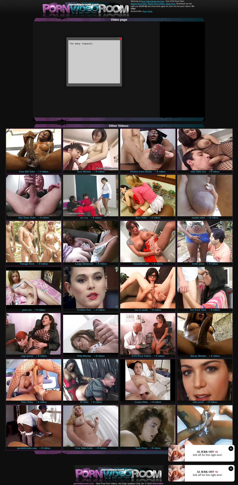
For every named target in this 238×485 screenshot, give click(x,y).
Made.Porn (170, 4)
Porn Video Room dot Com (152, 1)
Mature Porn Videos (156, 4)
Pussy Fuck (147, 11)
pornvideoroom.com (84, 483)
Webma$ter (157, 483)
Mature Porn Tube (139, 4)
